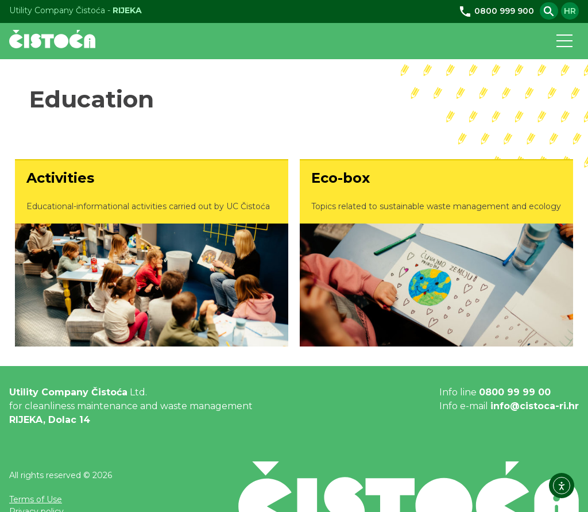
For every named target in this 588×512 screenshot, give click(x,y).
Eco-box (340, 178)
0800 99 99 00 (515, 392)
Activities (60, 178)
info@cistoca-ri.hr (534, 406)
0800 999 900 (496, 11)
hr (570, 11)
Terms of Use (35, 499)
